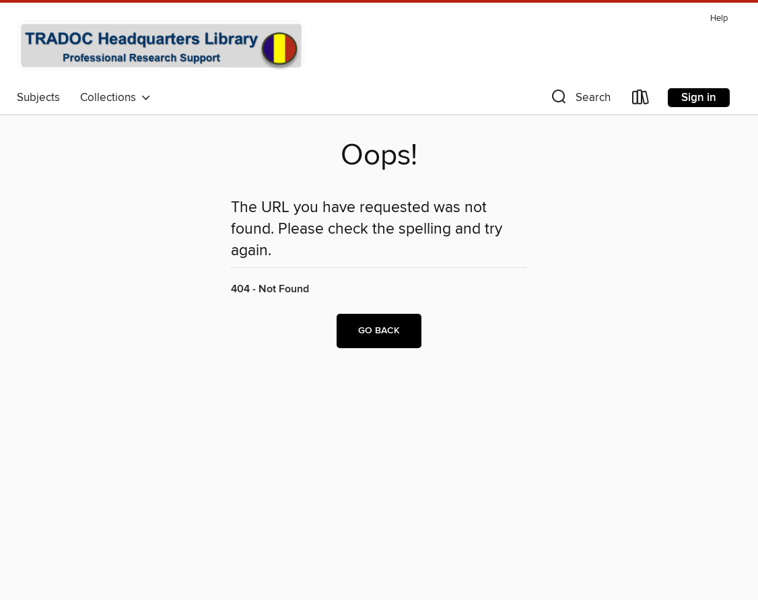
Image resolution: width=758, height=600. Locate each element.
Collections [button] (115, 97)
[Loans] (641, 100)
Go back (379, 331)
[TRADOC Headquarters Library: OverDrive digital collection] (161, 46)
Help (719, 18)
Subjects (38, 97)
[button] (580, 100)
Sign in (698, 97)
